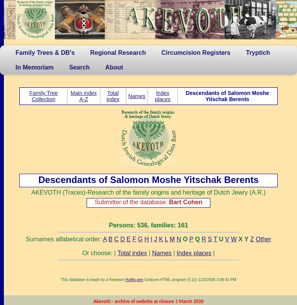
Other (263, 239)
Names (136, 96)
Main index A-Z (84, 96)
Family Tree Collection (43, 96)
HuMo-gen (134, 280)
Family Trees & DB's (45, 52)
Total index (112, 96)
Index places (162, 96)
